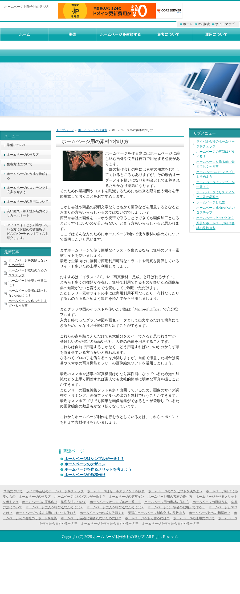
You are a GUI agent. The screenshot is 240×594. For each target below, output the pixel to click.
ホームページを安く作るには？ (147, 518)
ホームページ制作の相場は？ (209, 513)
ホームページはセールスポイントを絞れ (116, 491)
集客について (168, 34)
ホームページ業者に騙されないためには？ (91, 518)
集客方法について (19, 164)
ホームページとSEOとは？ (215, 218)
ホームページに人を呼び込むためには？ (54, 507)
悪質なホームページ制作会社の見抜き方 (156, 513)
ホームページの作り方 (92, 130)
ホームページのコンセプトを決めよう (175, 491)
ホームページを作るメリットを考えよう (98, 469)
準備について (16, 145)
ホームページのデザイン (84, 464)
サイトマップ (224, 24)
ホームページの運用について (27, 201)
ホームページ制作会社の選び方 (119, 536)
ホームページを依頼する (120, 34)
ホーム (188, 24)
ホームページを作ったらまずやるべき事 (110, 523)
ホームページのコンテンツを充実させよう (27, 190)
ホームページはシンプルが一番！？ (94, 459)
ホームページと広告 (210, 202)
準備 (72, 34)
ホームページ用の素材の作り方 (170, 496)
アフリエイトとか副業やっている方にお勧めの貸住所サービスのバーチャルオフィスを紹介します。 (27, 231)
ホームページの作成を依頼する (27, 176)
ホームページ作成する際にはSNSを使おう (46, 513)
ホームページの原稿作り (84, 475)
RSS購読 (204, 24)
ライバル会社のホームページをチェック (55, 491)
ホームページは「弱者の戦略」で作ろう (176, 507)
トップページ (65, 130)
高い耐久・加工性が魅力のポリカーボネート (27, 213)
